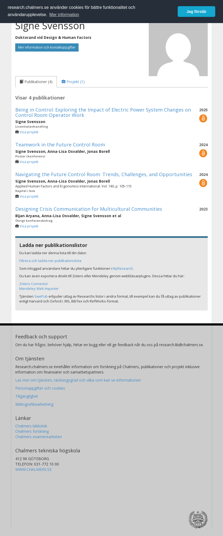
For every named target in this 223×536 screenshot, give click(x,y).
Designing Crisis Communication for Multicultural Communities (88, 209)
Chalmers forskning (32, 431)
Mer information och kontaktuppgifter (47, 47)
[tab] (36, 81)
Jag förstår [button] (196, 11)
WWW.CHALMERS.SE (33, 469)
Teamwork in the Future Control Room (60, 144)
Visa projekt (29, 132)
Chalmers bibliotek (31, 425)
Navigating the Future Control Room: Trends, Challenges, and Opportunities (103, 174)
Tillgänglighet (26, 396)
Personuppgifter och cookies (40, 388)
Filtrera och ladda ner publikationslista (50, 260)
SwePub (41, 296)
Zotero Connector (33, 283)
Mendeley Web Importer (39, 288)
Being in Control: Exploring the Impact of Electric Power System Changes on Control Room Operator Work (103, 112)
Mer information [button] (64, 14)
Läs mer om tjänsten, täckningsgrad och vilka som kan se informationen (78, 380)
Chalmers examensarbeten (38, 436)
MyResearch (123, 268)
